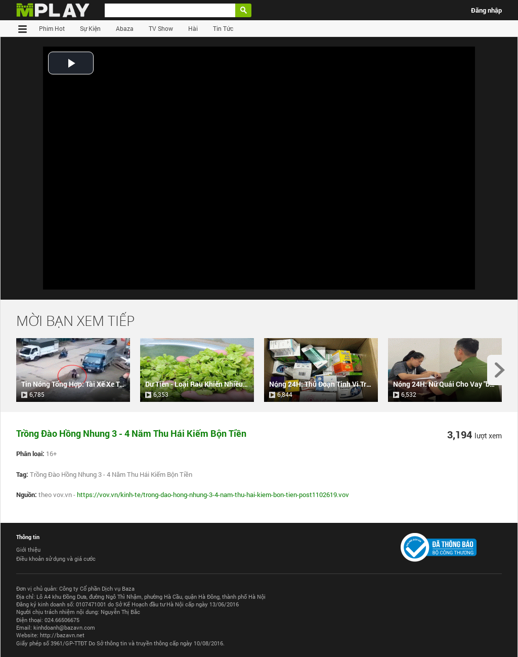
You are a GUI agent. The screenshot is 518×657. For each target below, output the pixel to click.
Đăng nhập (486, 10)
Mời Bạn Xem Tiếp (75, 320)
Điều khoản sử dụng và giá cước (56, 558)
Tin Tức (223, 28)
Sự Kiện (90, 28)
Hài (193, 28)
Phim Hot (52, 28)
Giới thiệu (28, 549)
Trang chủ (23, 28)
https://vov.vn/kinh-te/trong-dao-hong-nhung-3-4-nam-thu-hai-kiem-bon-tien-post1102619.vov (213, 494)
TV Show (161, 28)
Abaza (125, 28)
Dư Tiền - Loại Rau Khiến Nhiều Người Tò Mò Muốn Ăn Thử (236, 384)
